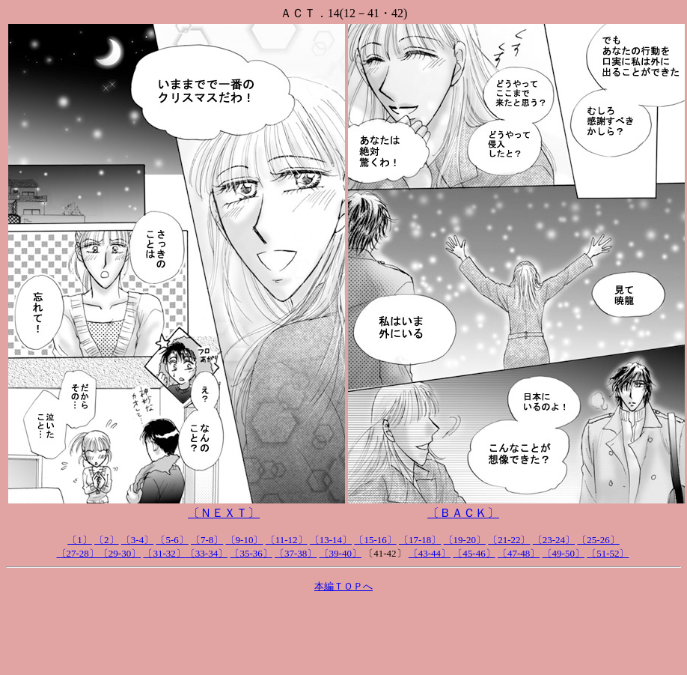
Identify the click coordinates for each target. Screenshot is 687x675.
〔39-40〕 (340, 553)
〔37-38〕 (296, 553)
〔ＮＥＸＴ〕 (224, 512)
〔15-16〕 (375, 539)
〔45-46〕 (474, 553)
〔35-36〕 (251, 553)
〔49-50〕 (563, 553)
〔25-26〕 (598, 539)
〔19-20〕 (465, 539)
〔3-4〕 (137, 539)
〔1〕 (79, 539)
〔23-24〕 (554, 539)
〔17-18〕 (420, 539)
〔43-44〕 (430, 553)
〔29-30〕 (120, 553)
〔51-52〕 (608, 553)
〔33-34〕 (207, 553)
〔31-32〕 (164, 553)
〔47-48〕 (519, 553)
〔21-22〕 (509, 539)
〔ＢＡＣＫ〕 (463, 512)
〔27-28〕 (78, 553)
